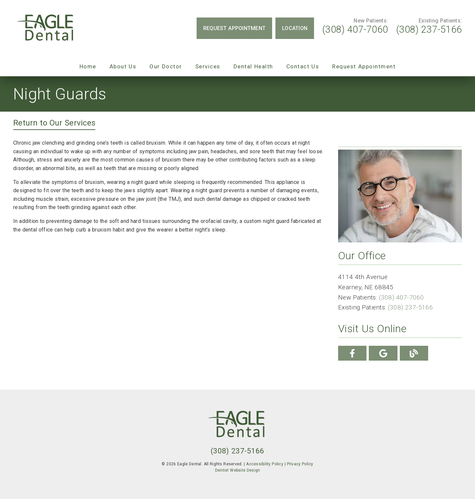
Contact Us (302, 66)
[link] (46, 28)
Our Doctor (165, 66)
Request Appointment (364, 66)
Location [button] (294, 28)
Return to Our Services (54, 122)
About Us (123, 66)
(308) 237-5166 (429, 29)
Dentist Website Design (237, 470)
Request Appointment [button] (234, 28)
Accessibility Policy (264, 464)
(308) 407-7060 (355, 29)
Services (207, 66)
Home (87, 66)
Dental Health (253, 66)
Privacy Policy (300, 464)
